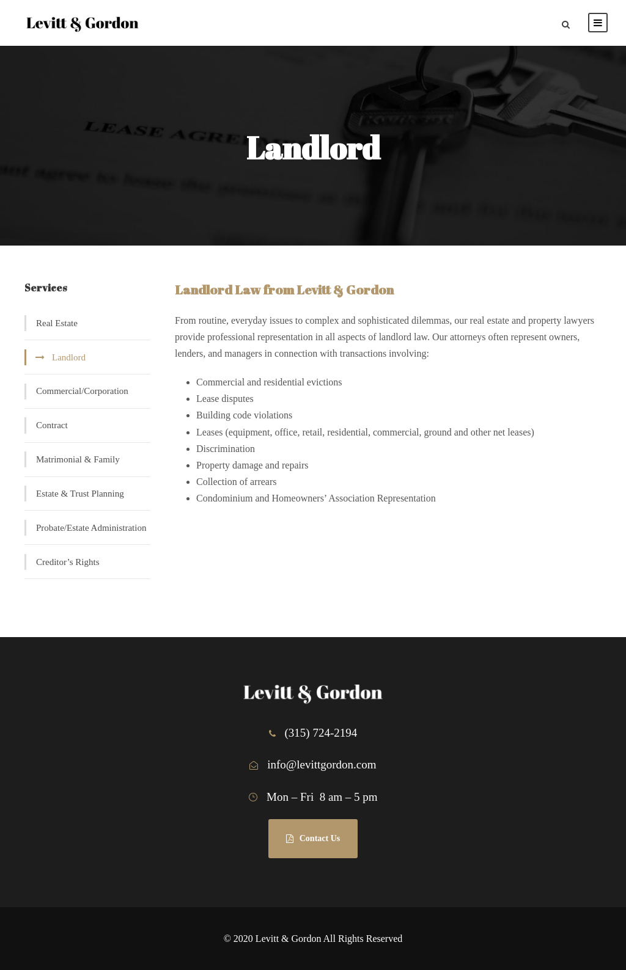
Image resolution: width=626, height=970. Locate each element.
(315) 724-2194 (321, 732)
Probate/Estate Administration (91, 528)
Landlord (69, 357)
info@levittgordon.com (321, 764)
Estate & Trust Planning (80, 493)
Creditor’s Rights (67, 562)
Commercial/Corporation (82, 391)
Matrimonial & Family (78, 459)
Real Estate (57, 323)
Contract (52, 425)
